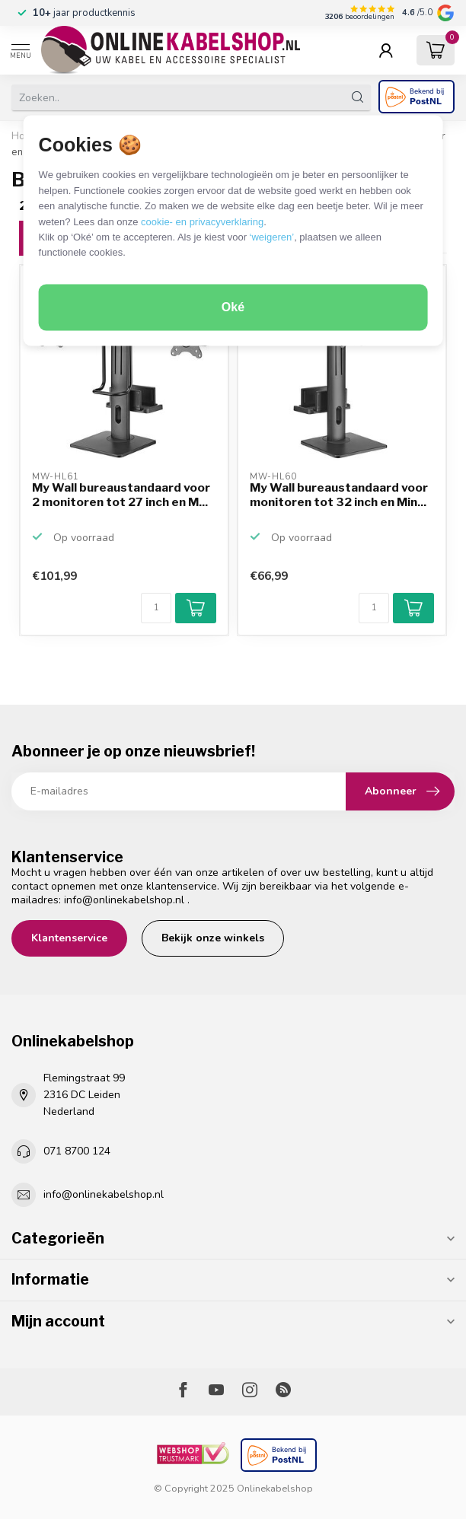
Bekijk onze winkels (212, 938)
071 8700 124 (76, 1151)
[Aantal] (156, 608)
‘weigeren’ (272, 237)
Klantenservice (69, 938)
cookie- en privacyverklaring (202, 222)
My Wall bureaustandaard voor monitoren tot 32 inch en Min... (339, 494)
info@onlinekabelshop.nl (124, 900)
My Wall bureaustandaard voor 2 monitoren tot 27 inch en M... (121, 494)
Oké (233, 307)
